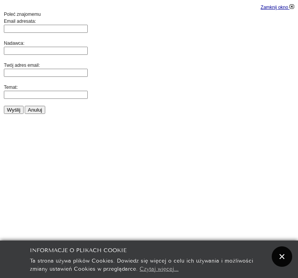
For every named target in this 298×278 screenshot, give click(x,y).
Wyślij (13, 110)
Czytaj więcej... (159, 268)
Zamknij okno (277, 7)
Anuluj (35, 110)
